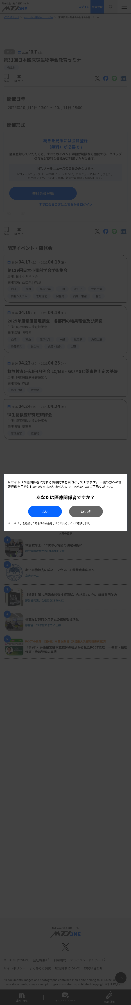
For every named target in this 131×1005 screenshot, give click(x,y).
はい (45, 511)
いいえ (86, 511)
